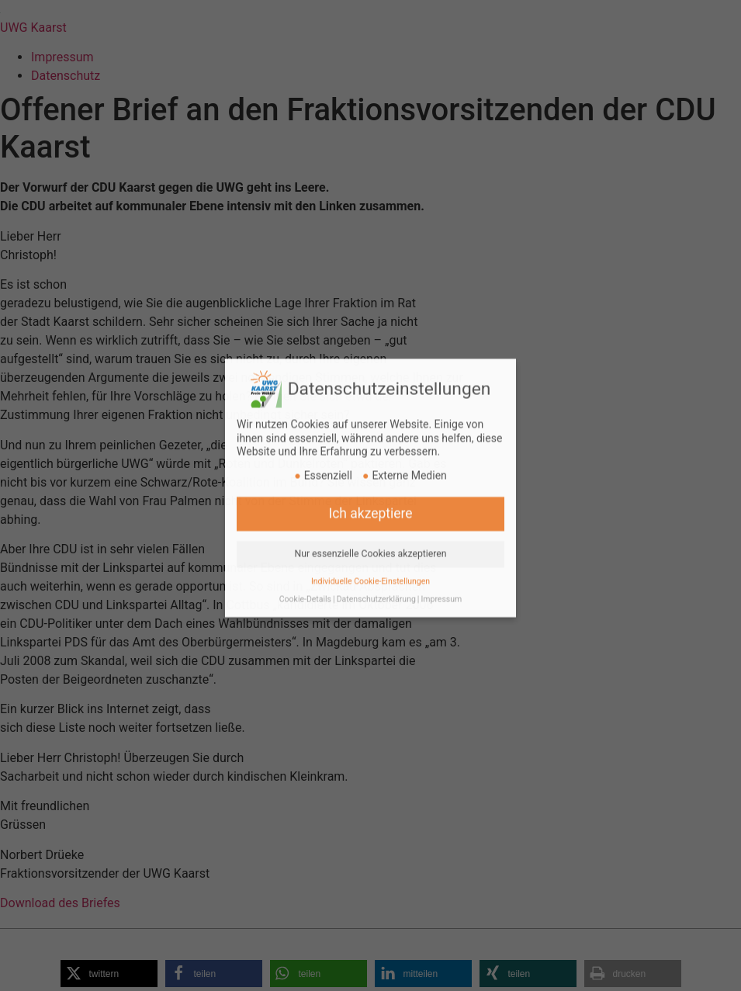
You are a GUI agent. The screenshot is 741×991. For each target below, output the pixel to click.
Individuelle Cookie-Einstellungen (370, 565)
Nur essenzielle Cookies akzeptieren (370, 537)
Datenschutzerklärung (376, 582)
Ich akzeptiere (370, 496)
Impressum (441, 582)
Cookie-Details (305, 582)
